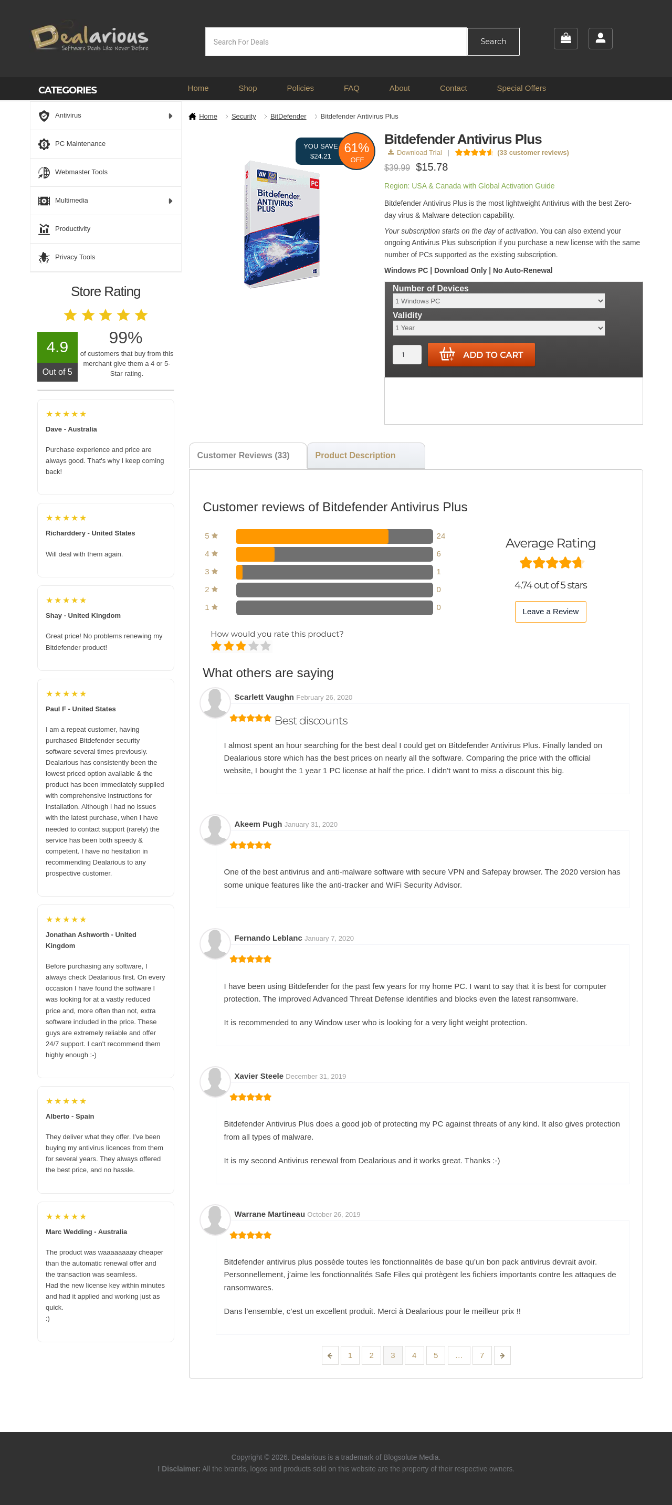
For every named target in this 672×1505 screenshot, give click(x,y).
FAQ (352, 87)
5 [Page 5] (436, 1355)
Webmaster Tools (73, 172)
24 (441, 535)
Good (254, 646)
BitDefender (288, 116)
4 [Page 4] (414, 1355)
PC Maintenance (72, 144)
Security (244, 116)
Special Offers (521, 87)
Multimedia (105, 201)
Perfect (266, 646)
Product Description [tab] (356, 455)
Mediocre (230, 646)
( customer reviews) (533, 152)
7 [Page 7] (482, 1355)
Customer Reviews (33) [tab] (243, 455)
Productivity (64, 229)
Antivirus (105, 116)
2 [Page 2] (372, 1355)
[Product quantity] (407, 354)
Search (493, 41)
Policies (300, 87)
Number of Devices (431, 288)
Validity (407, 315)
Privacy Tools (66, 258)
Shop (247, 87)
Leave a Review (551, 611)
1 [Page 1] (350, 1355)
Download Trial (415, 152)
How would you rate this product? (277, 634)
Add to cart (481, 354)
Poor (217, 646)
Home (198, 87)
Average (242, 646)
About (400, 87)
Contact (453, 87)
